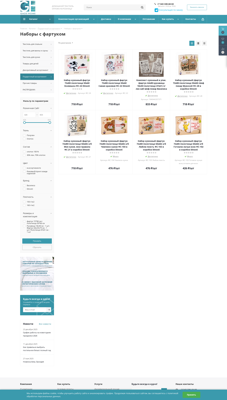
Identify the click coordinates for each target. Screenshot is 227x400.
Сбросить (37, 247)
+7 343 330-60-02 (165, 4)
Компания (26, 384)
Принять (191, 394)
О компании (26, 389)
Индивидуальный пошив (106, 389)
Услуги (98, 384)
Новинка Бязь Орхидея (33, 361)
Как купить (63, 384)
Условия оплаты (65, 389)
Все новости (45, 324)
